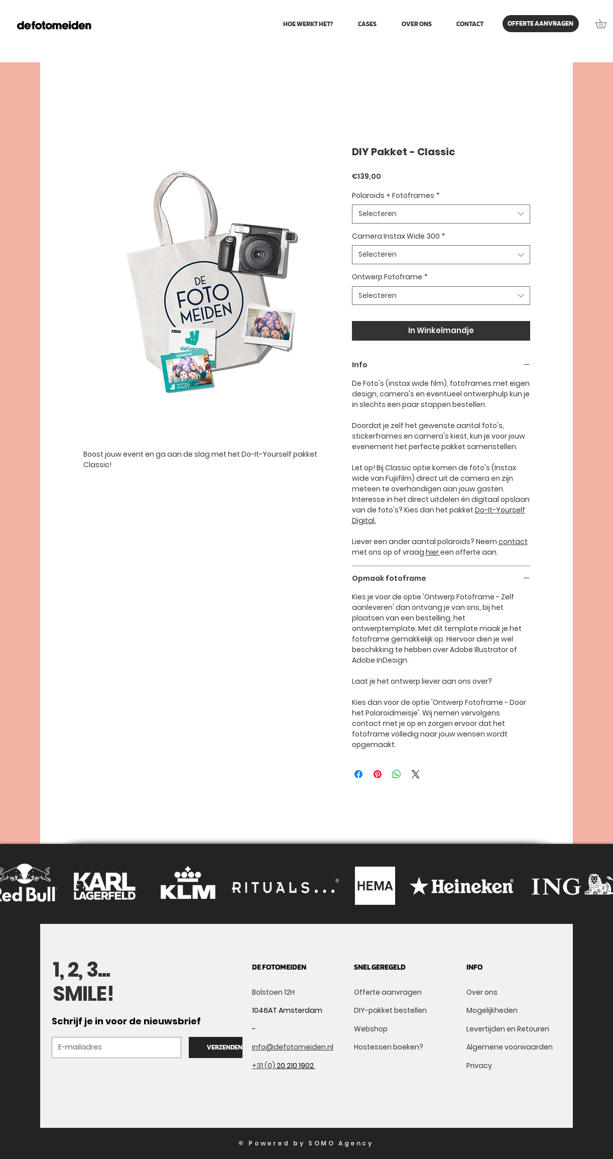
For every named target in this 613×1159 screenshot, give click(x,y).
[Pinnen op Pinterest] (378, 774)
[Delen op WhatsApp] (397, 774)
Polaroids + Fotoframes (396, 195)
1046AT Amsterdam (287, 1010)
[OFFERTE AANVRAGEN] (541, 23)
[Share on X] (416, 774)
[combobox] (441, 214)
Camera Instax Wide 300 (398, 236)
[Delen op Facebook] (358, 774)
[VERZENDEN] (224, 1047)
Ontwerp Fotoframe (390, 277)
